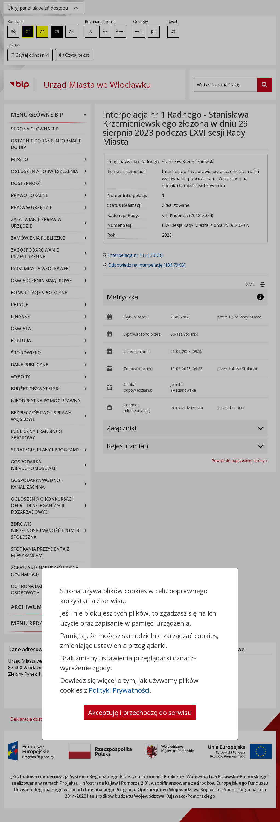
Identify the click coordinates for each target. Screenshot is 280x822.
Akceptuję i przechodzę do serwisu (140, 712)
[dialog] (140, 411)
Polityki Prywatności (119, 690)
